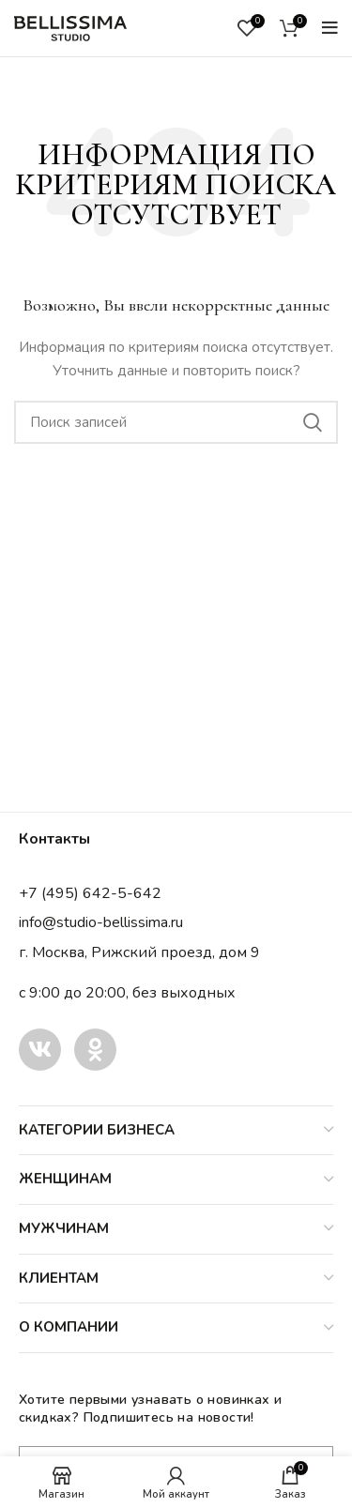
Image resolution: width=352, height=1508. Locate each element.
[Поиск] (176, 422)
